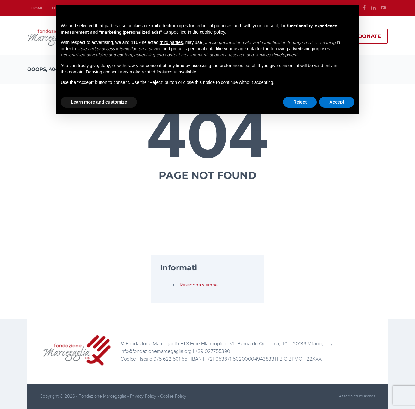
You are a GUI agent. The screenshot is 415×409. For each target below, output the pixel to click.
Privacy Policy (144, 396)
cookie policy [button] (212, 32)
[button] (351, 15)
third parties (171, 42)
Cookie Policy (173, 396)
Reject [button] (300, 101)
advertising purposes (309, 48)
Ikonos (369, 396)
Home (37, 8)
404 (208, 137)
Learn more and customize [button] (99, 101)
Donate (369, 36)
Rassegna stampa (199, 285)
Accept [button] (336, 101)
